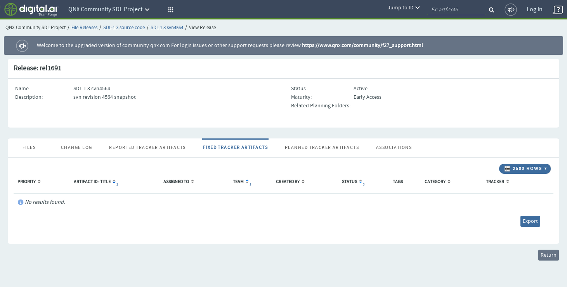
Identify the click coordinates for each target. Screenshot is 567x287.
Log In (535, 9)
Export (530, 221)
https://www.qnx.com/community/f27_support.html (362, 45)
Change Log (76, 148)
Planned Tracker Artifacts (322, 148)
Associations (394, 148)
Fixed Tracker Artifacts (235, 148)
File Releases (84, 27)
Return (549, 255)
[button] (170, 9)
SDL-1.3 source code (124, 27)
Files (29, 148)
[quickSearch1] (456, 9)
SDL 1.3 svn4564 (167, 27)
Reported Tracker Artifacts (147, 148)
